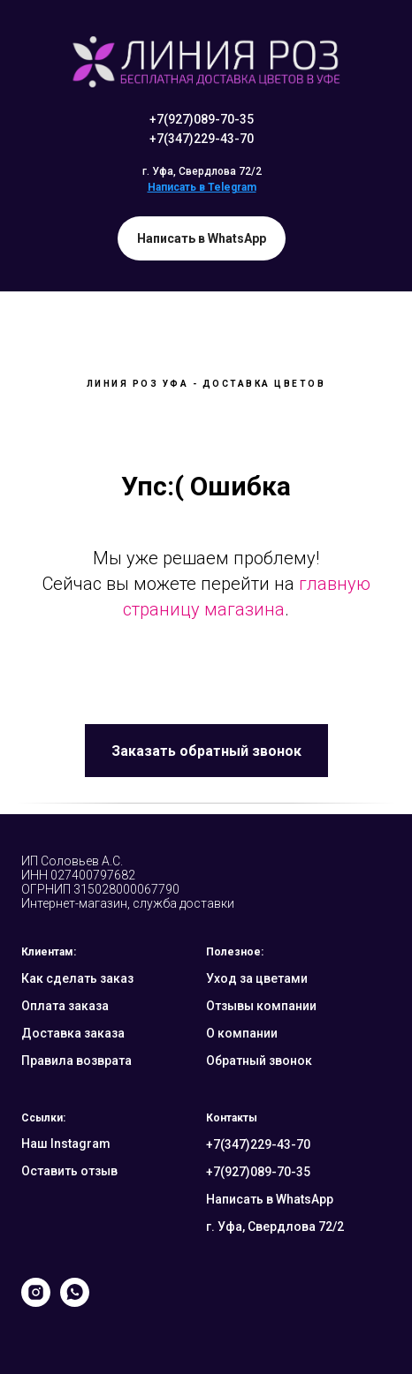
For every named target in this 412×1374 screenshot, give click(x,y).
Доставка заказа (73, 1033)
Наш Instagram (66, 1143)
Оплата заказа (65, 1006)
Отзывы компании (261, 1006)
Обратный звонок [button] (259, 1060)
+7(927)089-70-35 (201, 119)
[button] (206, 750)
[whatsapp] (74, 1302)
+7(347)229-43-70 (201, 139)
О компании (242, 1033)
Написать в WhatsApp (269, 1199)
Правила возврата (76, 1060)
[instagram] (35, 1302)
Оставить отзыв (69, 1171)
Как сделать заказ (77, 978)
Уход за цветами (257, 978)
